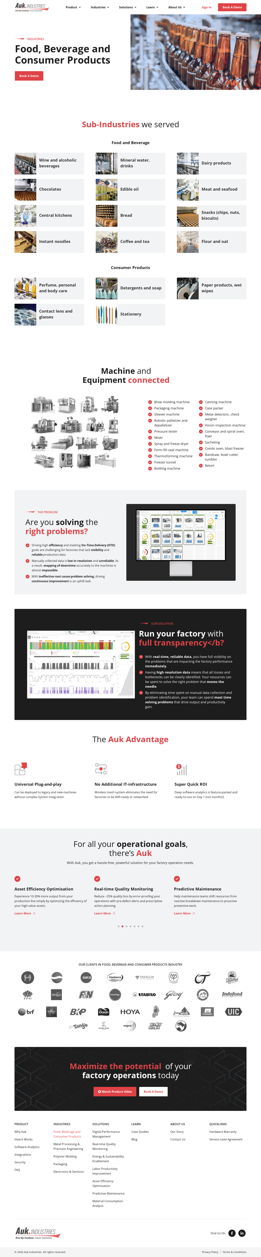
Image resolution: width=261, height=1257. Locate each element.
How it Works (23, 1139)
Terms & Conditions (234, 1252)
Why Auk (20, 1132)
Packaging (60, 1164)
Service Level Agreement (226, 1139)
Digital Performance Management (106, 1134)
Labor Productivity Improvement (105, 1171)
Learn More (22, 913)
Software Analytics (27, 1147)
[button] (73, 7)
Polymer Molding (65, 1156)
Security (20, 1162)
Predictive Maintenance (108, 1193)
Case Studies (140, 1132)
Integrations (22, 1155)
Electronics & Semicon (68, 1172)
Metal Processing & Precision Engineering (68, 1146)
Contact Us (177, 1139)
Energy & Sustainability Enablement (108, 1158)
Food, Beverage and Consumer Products (67, 1134)
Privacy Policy (210, 1252)
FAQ (17, 1170)
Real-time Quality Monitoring (104, 1146)
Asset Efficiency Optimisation (102, 1183)
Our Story (177, 1132)
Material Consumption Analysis (107, 1203)
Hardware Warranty (223, 1132)
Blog (134, 1139)
